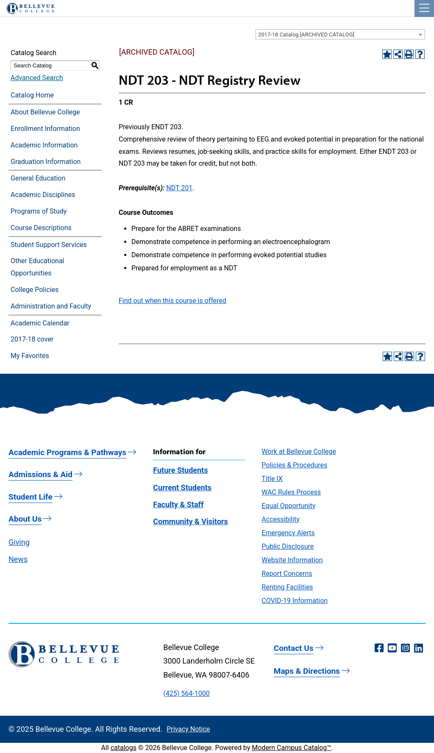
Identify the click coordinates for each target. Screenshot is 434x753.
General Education (38, 178)
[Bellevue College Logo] (27, 7)
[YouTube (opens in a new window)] (392, 648)
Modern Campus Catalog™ (291, 748)
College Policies (34, 290)
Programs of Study (39, 211)
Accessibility (281, 519)
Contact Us (294, 648)
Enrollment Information (45, 129)
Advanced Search (37, 78)
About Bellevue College (45, 112)
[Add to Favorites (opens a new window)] (387, 54)
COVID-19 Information (295, 601)
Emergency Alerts (288, 533)
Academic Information (44, 145)
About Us (25, 519)
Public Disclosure (288, 546)
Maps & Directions (307, 671)
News (18, 559)
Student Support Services (49, 245)
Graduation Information (46, 162)
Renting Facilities (287, 587)
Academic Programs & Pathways (67, 452)
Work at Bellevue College (299, 451)
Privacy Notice (188, 729)
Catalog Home (32, 95)
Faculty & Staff (178, 504)
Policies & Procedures (294, 465)
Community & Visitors (190, 521)
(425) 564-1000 (186, 693)
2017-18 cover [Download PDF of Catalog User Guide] (32, 339)
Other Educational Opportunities (37, 267)
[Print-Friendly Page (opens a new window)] (409, 54)
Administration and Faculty (51, 306)
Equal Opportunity (288, 506)
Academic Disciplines (43, 195)
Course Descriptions (41, 228)
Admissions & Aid (40, 474)
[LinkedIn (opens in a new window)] (418, 648)
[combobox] (340, 34)
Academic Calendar (40, 323)
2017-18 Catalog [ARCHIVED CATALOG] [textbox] (306, 34)
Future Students (180, 470)
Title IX (272, 479)
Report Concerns (287, 574)
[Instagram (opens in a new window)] (405, 648)
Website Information (292, 560)
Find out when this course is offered (172, 301)
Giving (19, 542)
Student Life (30, 497)
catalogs (123, 748)
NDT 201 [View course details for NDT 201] (179, 188)
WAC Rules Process (291, 492)
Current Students (182, 487)
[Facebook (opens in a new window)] (379, 648)
